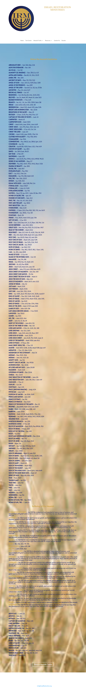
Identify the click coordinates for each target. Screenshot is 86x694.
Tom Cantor (28, 40)
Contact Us (57, 40)
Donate (64, 40)
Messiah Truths (37, 40)
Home (22, 40)
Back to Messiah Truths (43, 664)
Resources (47, 40)
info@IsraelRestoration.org (44, 686)
